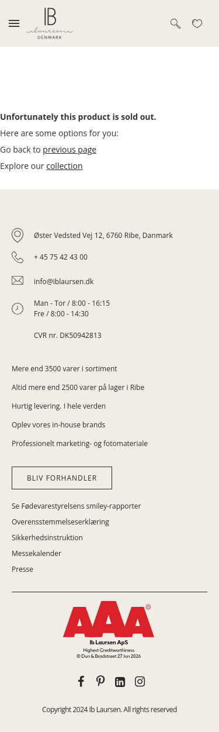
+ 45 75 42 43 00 (61, 257)
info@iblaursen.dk (63, 281)
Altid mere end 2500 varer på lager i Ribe (78, 387)
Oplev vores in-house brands (58, 425)
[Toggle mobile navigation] (14, 23)
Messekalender (36, 553)
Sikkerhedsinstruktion (47, 538)
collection (64, 165)
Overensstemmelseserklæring (60, 522)
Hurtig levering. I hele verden (59, 406)
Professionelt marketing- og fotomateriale (80, 443)
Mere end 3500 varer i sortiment (64, 369)
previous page (69, 149)
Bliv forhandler (62, 478)
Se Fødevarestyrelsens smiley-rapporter (76, 506)
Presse (22, 569)
